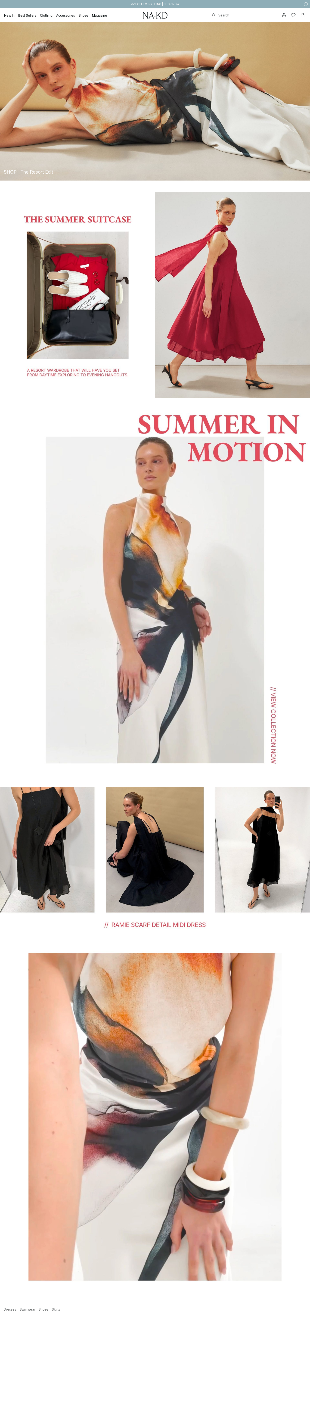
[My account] (284, 15)
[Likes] (293, 15)
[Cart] (302, 15)
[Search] (244, 15)
